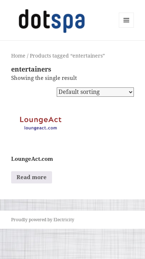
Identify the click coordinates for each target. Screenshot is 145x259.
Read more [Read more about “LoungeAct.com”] (32, 177)
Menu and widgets (126, 27)
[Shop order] (95, 92)
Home (18, 55)
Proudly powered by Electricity (42, 220)
